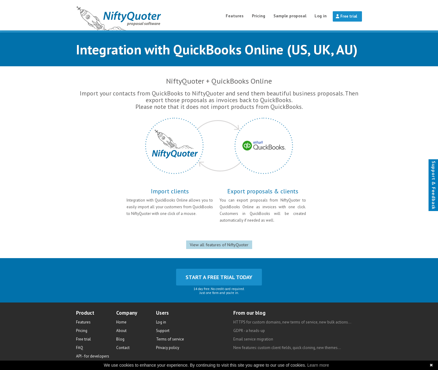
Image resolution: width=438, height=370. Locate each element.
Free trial (346, 16)
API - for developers (92, 356)
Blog (120, 339)
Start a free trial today (219, 277)
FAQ (79, 347)
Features (235, 16)
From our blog (249, 312)
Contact (123, 347)
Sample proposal (289, 16)
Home (121, 322)
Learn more (318, 365)
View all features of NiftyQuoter (219, 244)
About (121, 330)
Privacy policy (167, 347)
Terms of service (170, 339)
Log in (321, 16)
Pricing (258, 16)
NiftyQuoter (134, 15)
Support (162, 330)
